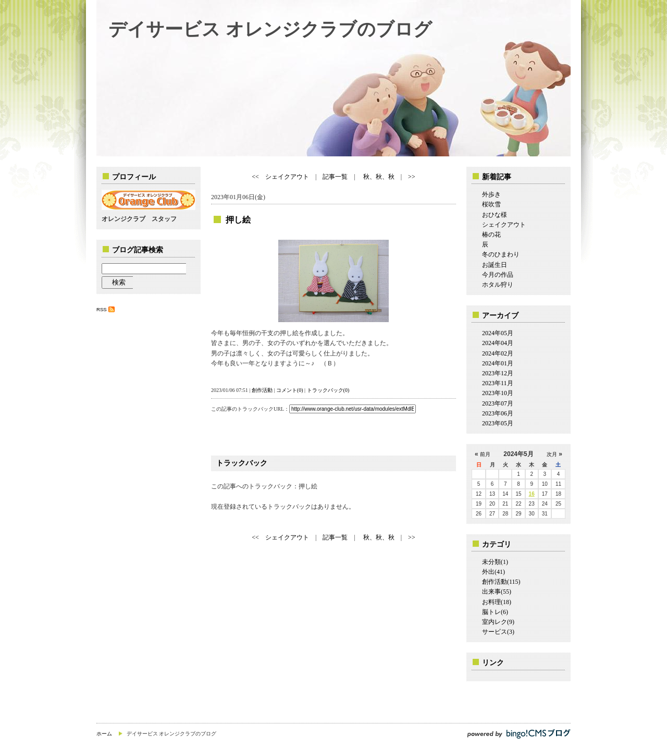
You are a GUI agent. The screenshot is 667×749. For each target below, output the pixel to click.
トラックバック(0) (328, 390)
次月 (552, 454)
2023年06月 (497, 413)
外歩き (491, 194)
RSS (101, 309)
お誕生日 (494, 264)
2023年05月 (497, 423)
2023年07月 (497, 403)
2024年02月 (497, 353)
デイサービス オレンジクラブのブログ (270, 29)
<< (255, 176)
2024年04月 (497, 343)
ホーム (104, 733)
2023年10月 (497, 393)
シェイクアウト (287, 176)
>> (411, 176)
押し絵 (238, 219)
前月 (485, 454)
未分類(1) (495, 562)
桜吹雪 (491, 204)
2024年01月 (497, 363)
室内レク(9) (498, 621)
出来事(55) (496, 591)
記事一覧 (335, 176)
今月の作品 (497, 274)
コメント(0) (289, 390)
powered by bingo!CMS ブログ (519, 734)
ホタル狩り (497, 284)
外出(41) (493, 571)
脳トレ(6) (495, 612)
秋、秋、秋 (378, 176)
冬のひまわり (501, 254)
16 (532, 494)
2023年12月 (497, 373)
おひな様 (494, 214)
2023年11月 (497, 383)
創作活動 (262, 390)
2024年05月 (497, 333)
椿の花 (491, 234)
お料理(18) (496, 602)
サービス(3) (498, 631)
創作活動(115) (501, 581)
